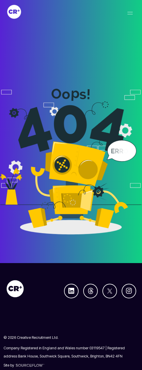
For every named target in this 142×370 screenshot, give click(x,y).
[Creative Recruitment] (45, 11)
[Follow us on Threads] (90, 291)
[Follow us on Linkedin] (71, 291)
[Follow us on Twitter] (109, 291)
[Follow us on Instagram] (129, 291)
